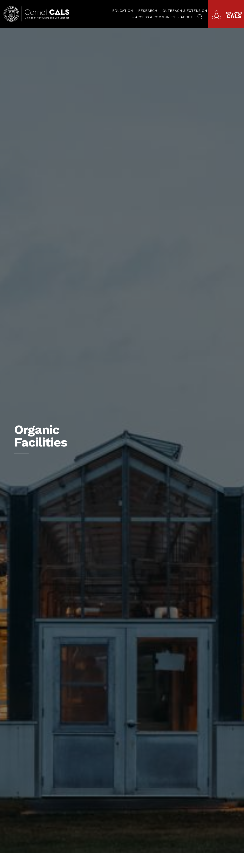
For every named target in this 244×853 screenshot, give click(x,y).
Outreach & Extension (185, 11)
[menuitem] (121, 11)
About (187, 17)
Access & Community (155, 17)
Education (122, 11)
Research (147, 11)
